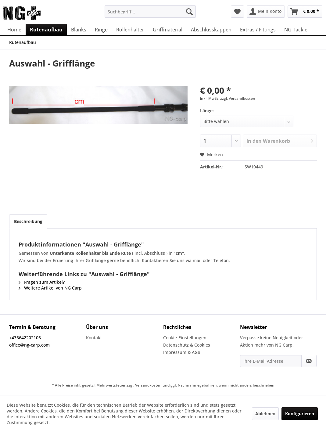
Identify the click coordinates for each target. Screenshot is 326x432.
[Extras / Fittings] (258, 29)
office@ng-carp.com (29, 345)
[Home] (14, 29)
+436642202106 (25, 337)
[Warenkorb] (305, 11)
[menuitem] (150, 11)
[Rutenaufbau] (46, 29)
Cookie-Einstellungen (184, 337)
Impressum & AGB (181, 352)
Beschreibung (28, 221)
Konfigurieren (299, 413)
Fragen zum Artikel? (42, 282)
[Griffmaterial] (168, 29)
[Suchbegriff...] (150, 11)
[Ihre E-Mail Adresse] (271, 361)
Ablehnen (265, 413)
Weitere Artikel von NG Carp (50, 288)
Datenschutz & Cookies (186, 345)
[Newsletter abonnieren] (309, 361)
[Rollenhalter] (130, 29)
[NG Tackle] (296, 29)
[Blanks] (79, 29)
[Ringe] (101, 29)
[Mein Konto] (266, 11)
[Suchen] (189, 11)
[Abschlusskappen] (211, 29)
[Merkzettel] (237, 11)
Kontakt (94, 337)
